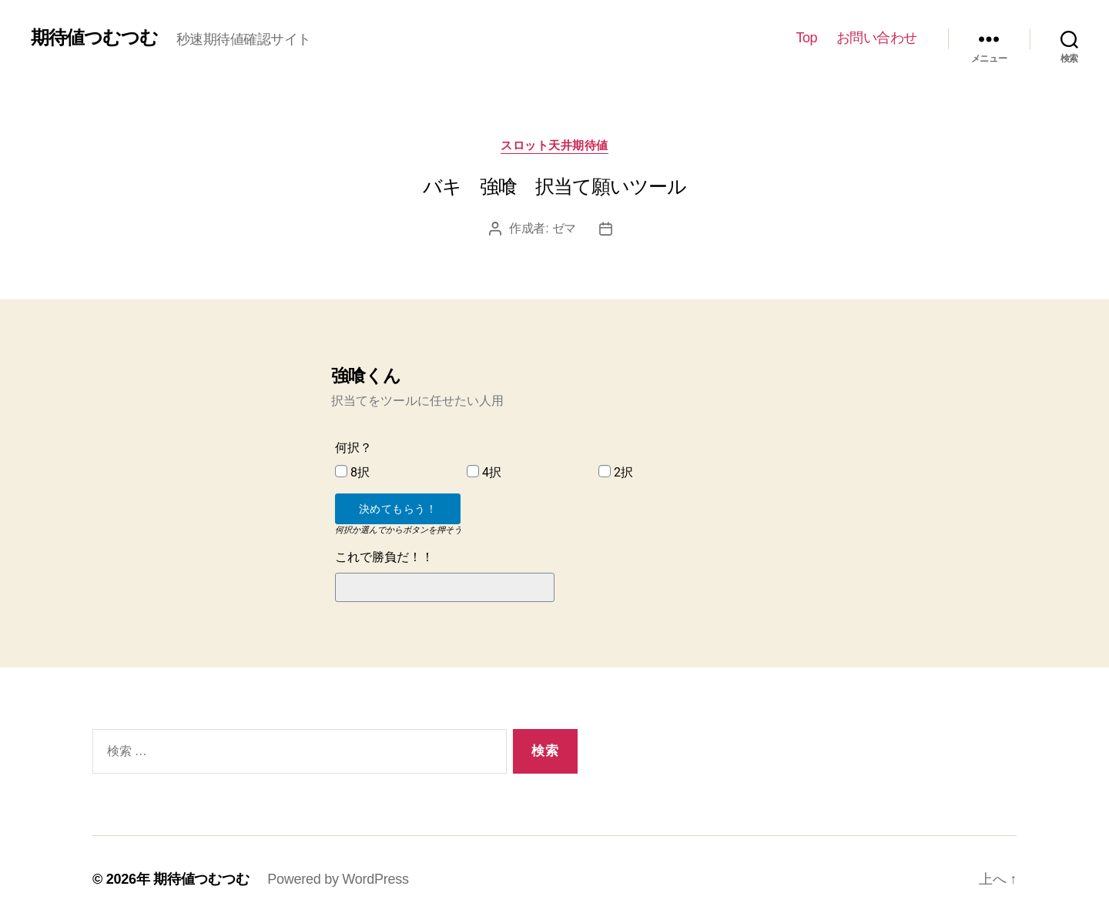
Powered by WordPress (337, 879)
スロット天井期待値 (554, 145)
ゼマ (564, 228)
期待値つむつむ (94, 37)
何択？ (353, 447)
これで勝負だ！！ (384, 557)
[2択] (604, 471)
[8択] (341, 471)
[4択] (473, 471)
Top (806, 37)
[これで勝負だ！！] (444, 587)
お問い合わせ (876, 37)
